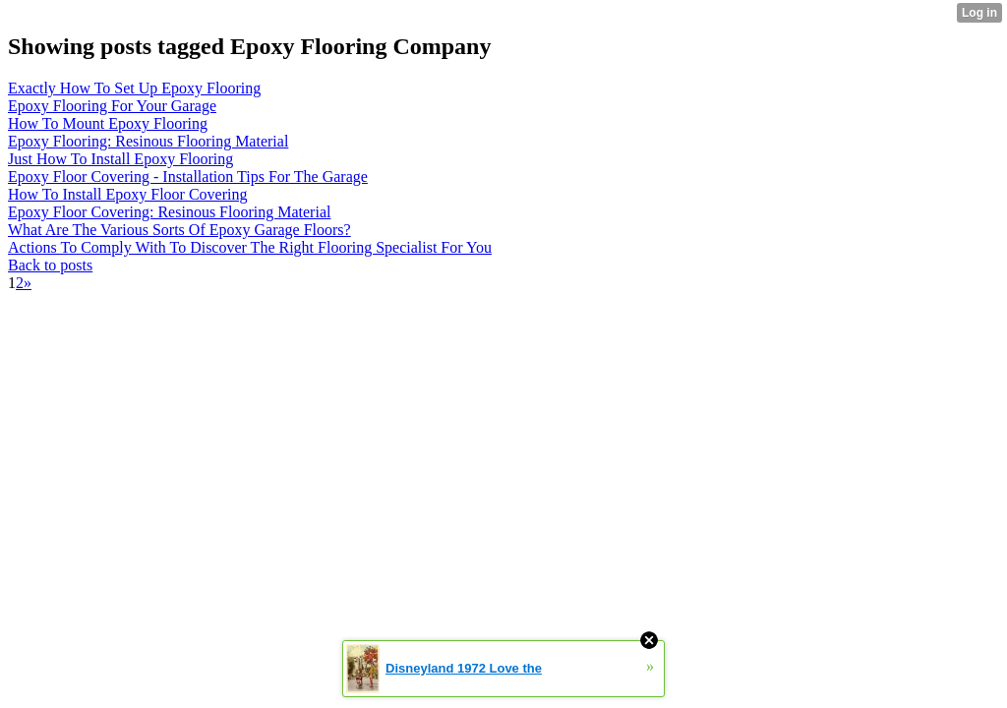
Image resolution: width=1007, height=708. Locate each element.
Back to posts (50, 265)
